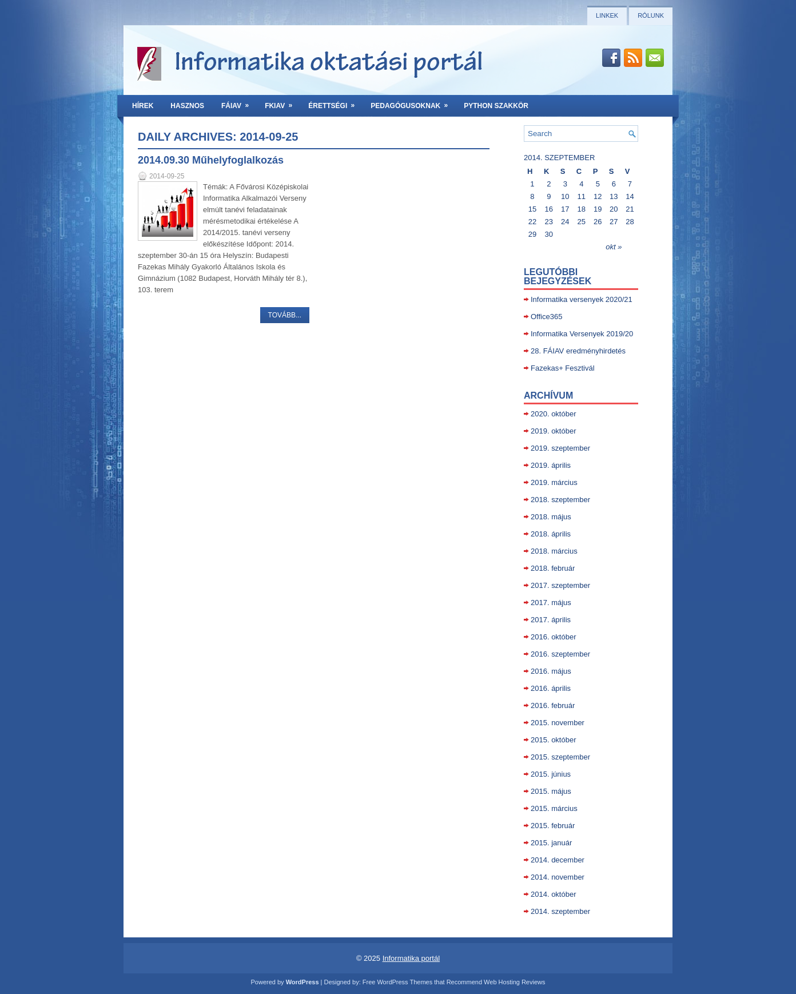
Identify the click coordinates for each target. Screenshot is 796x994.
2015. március (554, 808)
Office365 (546, 316)
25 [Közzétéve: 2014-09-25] (582, 221)
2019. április (551, 465)
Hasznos (187, 106)
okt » (614, 246)
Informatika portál (411, 958)
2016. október (553, 637)
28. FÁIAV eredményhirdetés (578, 351)
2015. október (553, 739)
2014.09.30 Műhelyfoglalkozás (211, 160)
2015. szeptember (560, 757)
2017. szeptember (560, 585)
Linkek (607, 15)
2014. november (557, 877)
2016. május (551, 671)
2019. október (553, 431)
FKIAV (282, 102)
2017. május (551, 602)
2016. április (551, 688)
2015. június (551, 774)
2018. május (551, 516)
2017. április (551, 619)
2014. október (553, 894)
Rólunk (651, 15)
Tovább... (284, 315)
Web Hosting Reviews (514, 982)
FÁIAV (238, 102)
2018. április (551, 534)
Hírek (142, 106)
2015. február (553, 825)
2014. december (557, 860)
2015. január (551, 842)
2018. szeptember (560, 499)
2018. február (553, 568)
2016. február (553, 705)
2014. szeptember (560, 911)
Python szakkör (496, 106)
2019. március (554, 482)
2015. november (557, 722)
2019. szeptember (560, 448)
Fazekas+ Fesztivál (563, 368)
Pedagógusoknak (413, 102)
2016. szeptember (560, 654)
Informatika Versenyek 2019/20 (582, 333)
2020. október (553, 413)
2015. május (551, 791)
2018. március (554, 551)
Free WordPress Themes (397, 982)
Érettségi (335, 102)
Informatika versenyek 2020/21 (581, 299)
